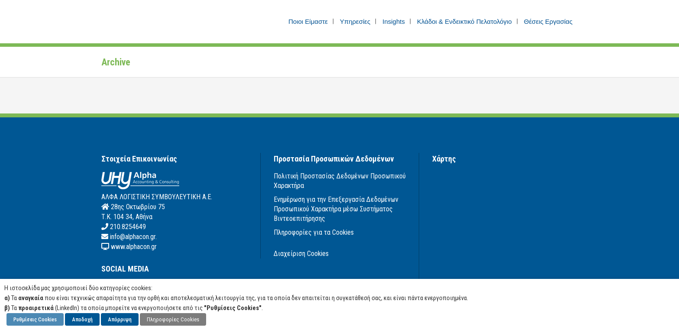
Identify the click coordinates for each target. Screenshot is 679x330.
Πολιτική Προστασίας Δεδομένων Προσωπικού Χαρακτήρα (340, 181)
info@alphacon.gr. (132, 237)
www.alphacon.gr (133, 247)
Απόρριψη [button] (120, 319)
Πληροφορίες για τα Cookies (314, 232)
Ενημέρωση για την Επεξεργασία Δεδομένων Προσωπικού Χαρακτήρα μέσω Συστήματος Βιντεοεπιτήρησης (336, 209)
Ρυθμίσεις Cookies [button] (35, 319)
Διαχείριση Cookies (301, 253)
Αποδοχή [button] (82, 319)
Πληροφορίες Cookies (173, 319)
